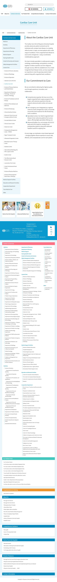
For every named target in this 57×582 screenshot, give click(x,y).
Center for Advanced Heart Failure (10, 168)
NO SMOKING (33, 9)
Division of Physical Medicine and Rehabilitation (11, 88)
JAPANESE (49, 9)
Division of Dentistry (9, 369)
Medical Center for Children (28, 399)
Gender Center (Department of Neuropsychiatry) (13, 480)
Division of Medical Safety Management (31, 261)
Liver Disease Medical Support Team (48, 259)
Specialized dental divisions (10, 424)
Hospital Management (27, 350)
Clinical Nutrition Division (10, 113)
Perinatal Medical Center (10, 121)
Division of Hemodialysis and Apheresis (11, 105)
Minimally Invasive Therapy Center (10, 143)
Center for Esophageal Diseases (29, 429)
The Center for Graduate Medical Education (32, 377)
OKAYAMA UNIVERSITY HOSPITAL (10, 6)
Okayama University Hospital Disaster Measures (13, 562)
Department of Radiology (10, 346)
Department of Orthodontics (11, 410)
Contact (51, 231)
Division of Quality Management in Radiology (32, 271)
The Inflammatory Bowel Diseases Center (10, 159)
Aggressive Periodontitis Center (29, 416)
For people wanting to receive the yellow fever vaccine (15, 476)
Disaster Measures (8, 556)
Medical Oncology (8, 352)
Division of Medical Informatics (29, 348)
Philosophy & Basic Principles (10, 506)
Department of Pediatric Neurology (12, 329)
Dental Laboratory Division (28, 360)
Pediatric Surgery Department (11, 296)
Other (4, 193)
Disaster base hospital (8, 567)
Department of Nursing (8, 52)
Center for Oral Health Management (30, 442)
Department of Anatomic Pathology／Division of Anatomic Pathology (10, 94)
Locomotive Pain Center (10, 164)
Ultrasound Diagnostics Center (11, 139)
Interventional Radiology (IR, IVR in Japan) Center (11, 151)
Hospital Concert (7, 521)
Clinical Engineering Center (28, 352)
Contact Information (50, 14)
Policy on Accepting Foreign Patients (11, 514)
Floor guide (6, 530)
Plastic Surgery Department (10, 304)
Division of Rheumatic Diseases (11, 264)
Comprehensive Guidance (37, 14)
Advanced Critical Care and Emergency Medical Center (10, 117)
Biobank (24, 382)
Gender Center (7, 155)
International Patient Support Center (30, 369)
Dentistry (5, 45)
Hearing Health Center (8, 58)
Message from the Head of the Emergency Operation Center (16, 560)
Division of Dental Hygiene (28, 363)
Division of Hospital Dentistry (11, 418)
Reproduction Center (27, 421)
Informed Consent (7, 544)
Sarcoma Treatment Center (28, 406)
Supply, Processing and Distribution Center (31, 358)
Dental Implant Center (27, 419)
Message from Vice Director (9, 503)
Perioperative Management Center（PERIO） (10, 131)
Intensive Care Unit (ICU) (10, 81)
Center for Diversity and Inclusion (11, 62)
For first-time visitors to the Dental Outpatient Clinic (14, 469)
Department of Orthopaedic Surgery (12, 302)
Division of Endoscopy (9, 109)
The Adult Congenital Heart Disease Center (31, 408)
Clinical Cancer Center (9, 124)
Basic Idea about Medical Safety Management (13, 512)
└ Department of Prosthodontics (11, 386)
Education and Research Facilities (11, 183)
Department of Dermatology (11, 307)
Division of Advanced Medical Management (31, 265)
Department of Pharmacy (9, 49)
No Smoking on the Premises (9, 548)
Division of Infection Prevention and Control (32, 263)
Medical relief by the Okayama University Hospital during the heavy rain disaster (20, 564)
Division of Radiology (9, 75)
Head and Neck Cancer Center (29, 394)
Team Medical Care (7, 190)
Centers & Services (15, 14)
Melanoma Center (26, 414)
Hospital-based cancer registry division (31, 367)
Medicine (5, 42)
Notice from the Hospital (10, 541)
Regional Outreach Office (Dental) (30, 365)
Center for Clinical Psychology (29, 433)
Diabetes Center (8, 147)
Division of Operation (9, 78)
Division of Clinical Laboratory (11, 71)
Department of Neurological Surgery (12, 317)
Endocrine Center (8, 127)
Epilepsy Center (26, 404)
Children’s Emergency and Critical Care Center (32, 436)
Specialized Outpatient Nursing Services (12, 483)
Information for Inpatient (9, 494)
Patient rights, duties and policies (10, 510)
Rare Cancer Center (27, 446)
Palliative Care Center (27, 444)
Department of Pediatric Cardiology (12, 327)
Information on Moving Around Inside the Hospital (14, 546)
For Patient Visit (25, 14)
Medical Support (7, 55)
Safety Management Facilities (10, 65)
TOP (2, 14)
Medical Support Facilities (9, 180)
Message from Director (8, 501)
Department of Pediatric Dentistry (12, 412)
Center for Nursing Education (29, 427)
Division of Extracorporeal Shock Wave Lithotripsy (10, 176)
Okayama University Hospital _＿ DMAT (12, 569)
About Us (7, 14)
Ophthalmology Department (10, 309)
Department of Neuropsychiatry (11, 315)
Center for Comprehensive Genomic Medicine (32, 380)
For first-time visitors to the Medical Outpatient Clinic (14, 465)
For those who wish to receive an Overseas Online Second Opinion (17, 485)
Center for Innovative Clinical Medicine (31, 375)
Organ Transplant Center (10, 136)
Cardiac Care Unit (8, 84)
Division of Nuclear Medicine (11, 172)
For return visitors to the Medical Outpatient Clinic (14, 467)
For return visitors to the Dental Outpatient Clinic (13, 471)
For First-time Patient (8, 463)
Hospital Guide (7, 517)
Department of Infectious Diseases (12, 273)
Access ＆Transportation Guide (10, 532)
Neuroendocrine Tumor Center (29, 452)
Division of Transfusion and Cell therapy (11, 100)
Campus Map (6, 535)
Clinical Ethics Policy (8, 508)
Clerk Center (25, 431)
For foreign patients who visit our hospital (12, 551)
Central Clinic (21, 33)
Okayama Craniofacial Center (29, 391)
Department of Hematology (10, 256)
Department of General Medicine (11, 250)
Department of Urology (9, 291)
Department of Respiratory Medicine (12, 258)
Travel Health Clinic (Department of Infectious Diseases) (15, 474)
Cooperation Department (9, 187)
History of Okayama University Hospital (12, 519)
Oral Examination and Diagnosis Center (31, 402)
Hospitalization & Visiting (10, 491)
